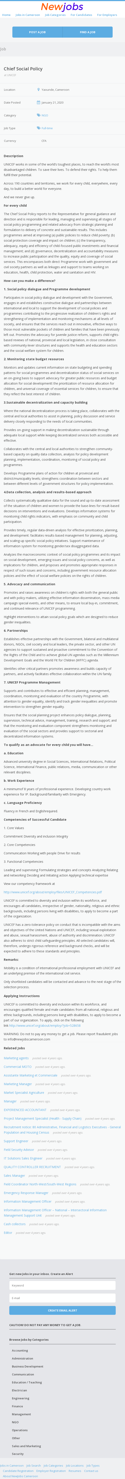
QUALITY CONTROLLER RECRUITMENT (32, 1167)
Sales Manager (14, 1175)
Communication (23, 1374)
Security (18, 1454)
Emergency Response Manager (26, 1193)
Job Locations (75, 1465)
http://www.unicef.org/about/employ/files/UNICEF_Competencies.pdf (53, 892)
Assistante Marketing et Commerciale (30, 1075)
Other (16, 1438)
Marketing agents (16, 1058)
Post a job (37, 32)
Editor (8, 1233)
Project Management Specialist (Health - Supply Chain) (42, 1118)
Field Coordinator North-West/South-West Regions (40, 1184)
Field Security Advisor (19, 1150)
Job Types (93, 1465)
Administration (22, 1358)
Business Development (27, 1366)
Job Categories (55, 15)
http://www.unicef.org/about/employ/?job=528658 (45, 1025)
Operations (20, 1430)
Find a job (87, 32)
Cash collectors (15, 1224)
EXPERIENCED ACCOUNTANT (25, 1110)
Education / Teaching (27, 1382)
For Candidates (81, 15)
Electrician (19, 1390)
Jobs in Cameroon (28, 15)
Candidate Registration (18, 1471)
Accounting (20, 1350)
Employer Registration (51, 1471)
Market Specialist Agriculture (24, 1092)
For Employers (107, 15)
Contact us (91, 1471)
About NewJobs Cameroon (20, 1476)
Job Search (34, 1465)
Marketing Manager (18, 1084)
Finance (17, 1406)
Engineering (20, 1398)
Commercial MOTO (18, 1067)
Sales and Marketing (26, 1446)
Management (21, 1414)
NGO (15, 1422)
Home (6, 15)
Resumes (75, 1471)
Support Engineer (16, 1141)
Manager (10, 1101)
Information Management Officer (27, 1201)
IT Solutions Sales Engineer (23, 1158)
